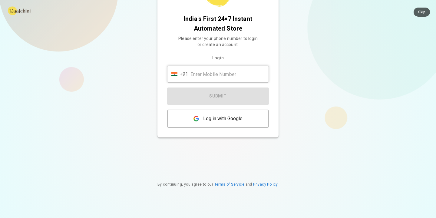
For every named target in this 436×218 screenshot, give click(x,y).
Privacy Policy (265, 184)
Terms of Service (229, 184)
